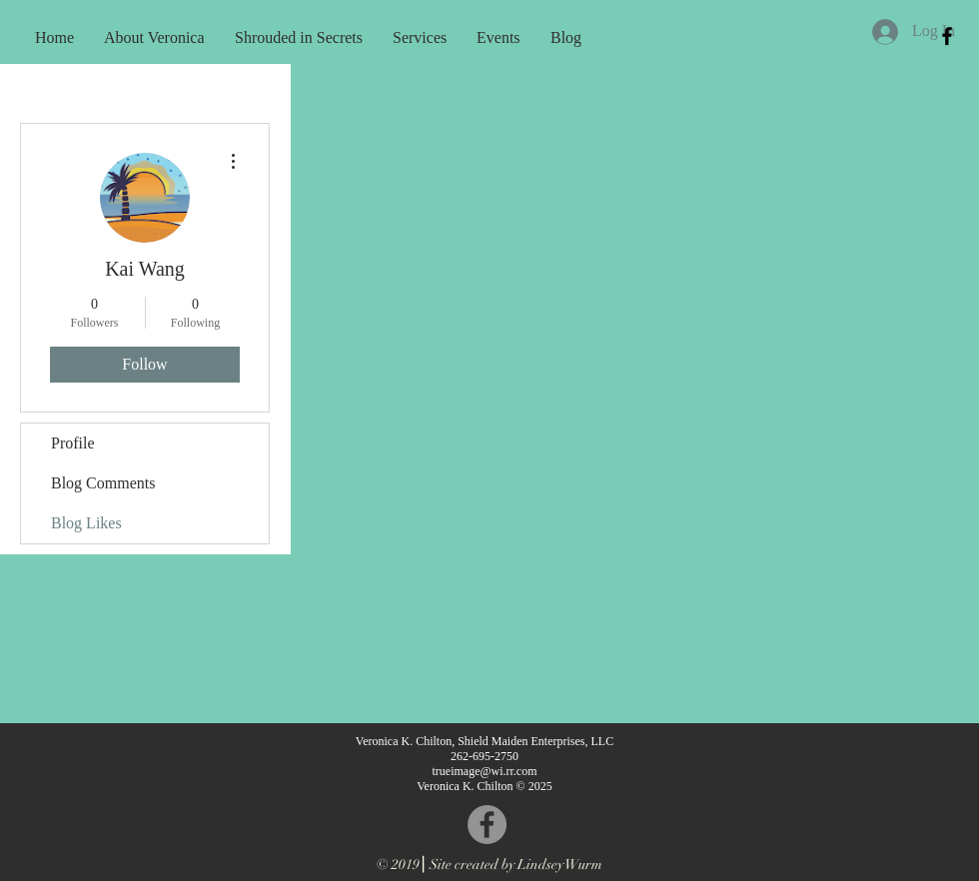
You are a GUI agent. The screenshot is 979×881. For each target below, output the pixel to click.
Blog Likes (86, 522)
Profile (73, 443)
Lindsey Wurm (559, 864)
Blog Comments (103, 482)
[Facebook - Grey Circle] (487, 824)
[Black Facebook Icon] (947, 36)
